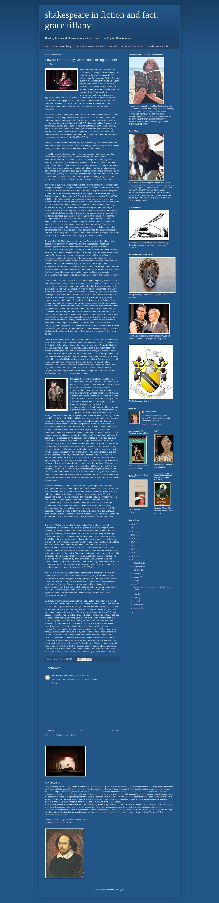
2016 (133, 553)
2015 (133, 556)
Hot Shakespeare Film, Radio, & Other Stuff (96, 46)
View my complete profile (152, 424)
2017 (133, 549)
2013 (133, 613)
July (135, 581)
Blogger (120, 889)
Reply (54, 683)
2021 (133, 535)
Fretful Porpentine (60, 676)
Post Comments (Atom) (65, 735)
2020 (133, 538)
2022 (133, 531)
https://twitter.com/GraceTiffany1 (58, 822)
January (137, 608)
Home (45, 46)
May (135, 594)
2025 (133, 524)
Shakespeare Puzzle (158, 46)
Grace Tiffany (150, 412)
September (138, 574)
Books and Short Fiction (132, 46)
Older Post (114, 731)
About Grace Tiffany (61, 46)
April (136, 598)
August (137, 577)
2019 (133, 542)
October (137, 570)
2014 (133, 560)
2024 (133, 528)
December (138, 563)
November (138, 566)
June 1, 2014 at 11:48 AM (79, 676)
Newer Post (50, 731)
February (137, 605)
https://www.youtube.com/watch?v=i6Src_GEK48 (66, 137)
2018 (133, 546)
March (136, 601)
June (136, 584)
